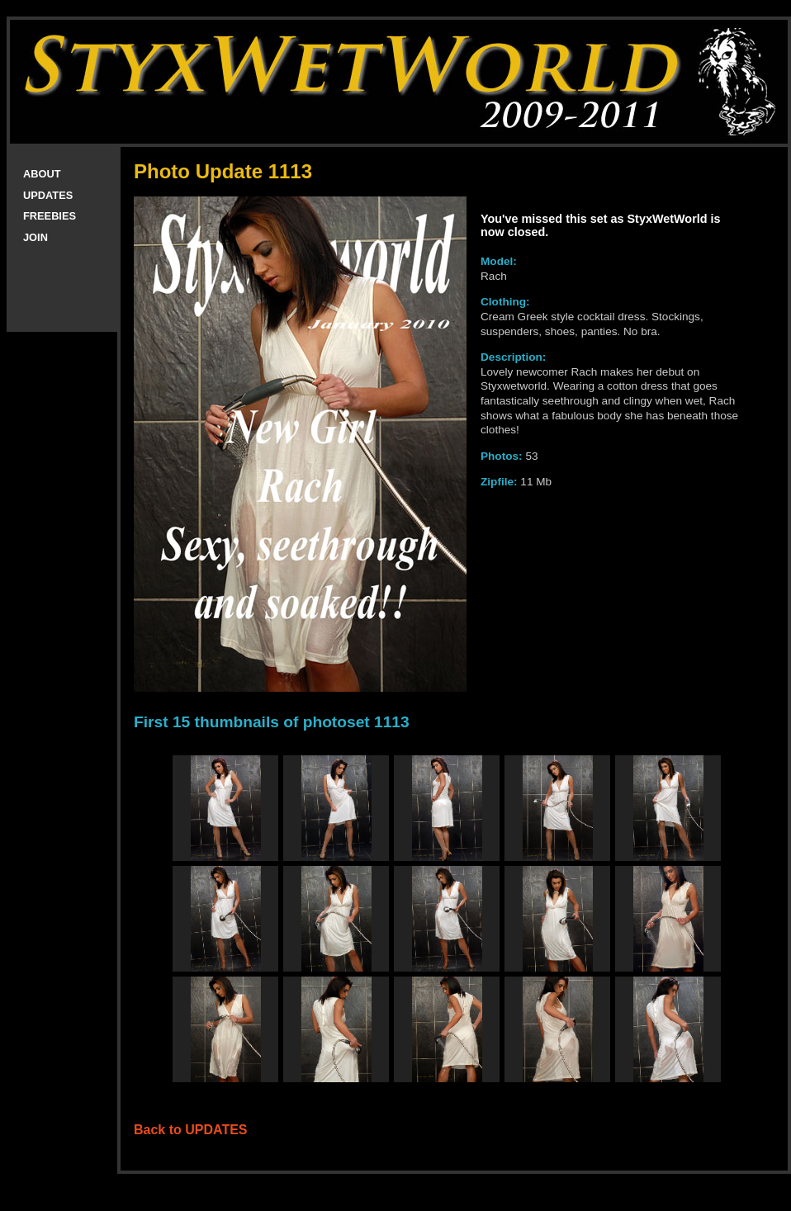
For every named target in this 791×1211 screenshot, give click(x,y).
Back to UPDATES (191, 1130)
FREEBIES (49, 216)
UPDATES (48, 195)
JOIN (35, 237)
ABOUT (42, 174)
